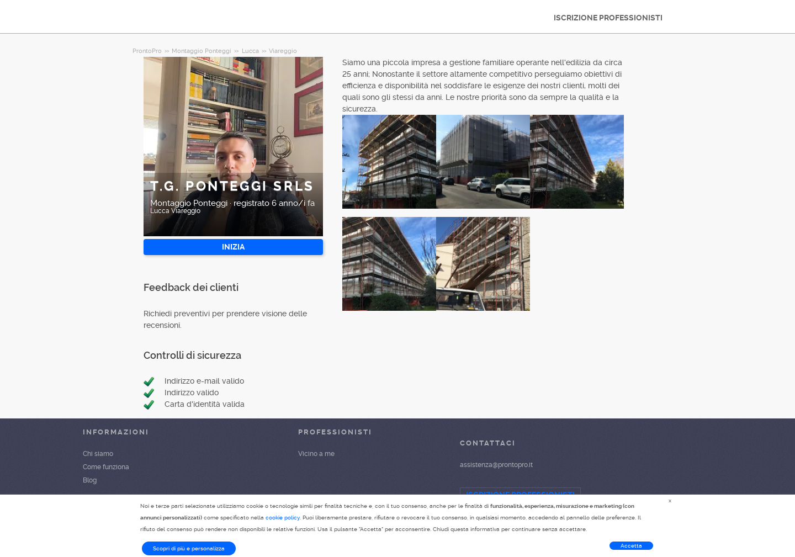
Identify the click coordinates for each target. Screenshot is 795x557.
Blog (90, 480)
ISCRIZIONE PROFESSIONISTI (608, 17)
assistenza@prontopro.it (496, 465)
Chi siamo (98, 454)
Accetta (631, 546)
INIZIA (233, 246)
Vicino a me (316, 454)
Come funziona (106, 467)
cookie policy (283, 517)
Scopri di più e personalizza (189, 548)
